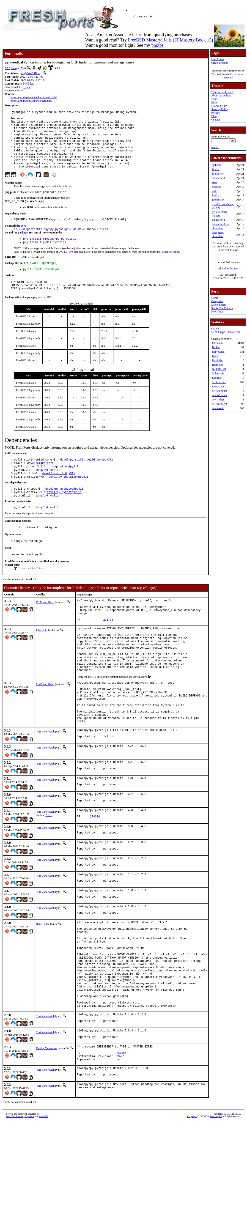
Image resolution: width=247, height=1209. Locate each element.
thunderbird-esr (220, 224)
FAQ (214, 102)
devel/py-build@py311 (58, 495)
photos (157, 45)
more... (215, 147)
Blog (214, 116)
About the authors (221, 95)
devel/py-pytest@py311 (64, 515)
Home (214, 297)
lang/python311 (47, 491)
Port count (217, 343)
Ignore (215, 356)
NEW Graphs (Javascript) (225, 332)
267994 (121, 1138)
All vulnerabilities (228, 268)
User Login (217, 59)
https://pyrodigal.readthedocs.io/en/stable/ (34, 97)
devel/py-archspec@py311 (64, 511)
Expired (216, 377)
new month (218, 408)
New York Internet (220, 74)
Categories (217, 301)
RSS (238, 1201)
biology (15, 68)
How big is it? (219, 105)
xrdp (214, 191)
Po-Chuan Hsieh (45, 628)
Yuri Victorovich (45, 781)
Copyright (192, 1204)
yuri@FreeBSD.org (30, 73)
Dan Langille (216, 1204)
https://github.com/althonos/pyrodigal (31, 101)
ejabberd (216, 165)
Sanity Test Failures (222, 308)
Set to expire (219, 382)
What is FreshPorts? (222, 92)
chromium (217, 228)
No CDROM (219, 369)
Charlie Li (41, 661)
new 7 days (218, 399)
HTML (222, 1201)
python (26, 87)
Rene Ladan (42, 986)
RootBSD (228, 77)
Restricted (217, 364)
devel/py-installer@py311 (68, 499)
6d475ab (28, 84)
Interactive (218, 386)
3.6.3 (7, 68)
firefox (216, 169)
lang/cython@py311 (64, 487)
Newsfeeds (217, 311)
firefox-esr (218, 173)
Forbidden (217, 360)
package (22, 247)
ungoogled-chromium (218, 234)
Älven (48, 869)
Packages (166, 267)
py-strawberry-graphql (220, 213)
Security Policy (219, 109)
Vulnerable (218, 373)
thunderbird (218, 178)
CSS (229, 1201)
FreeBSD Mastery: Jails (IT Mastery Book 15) (170, 39)
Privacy (215, 112)
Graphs (215, 328)
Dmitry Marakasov (46, 1131)
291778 (108, 650)
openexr (216, 186)
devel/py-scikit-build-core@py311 (86, 479)
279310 (95, 873)
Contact (215, 119)
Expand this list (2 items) (31, 594)
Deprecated (218, 351)
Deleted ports (218, 304)
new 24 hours (219, 390)
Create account (219, 62)
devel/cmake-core (40, 483)
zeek (214, 182)
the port (21, 239)
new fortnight (219, 404)
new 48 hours (219, 395)
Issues (214, 99)
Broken (216, 347)
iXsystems (235, 74)
